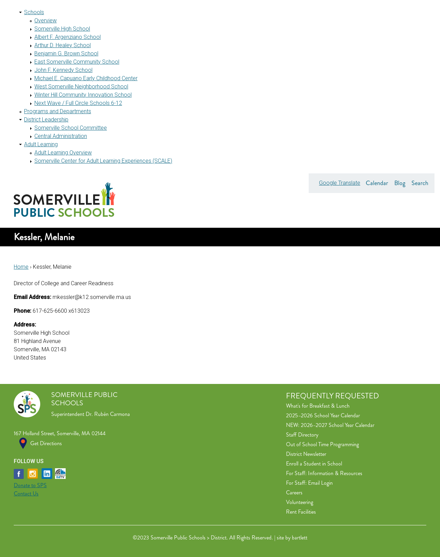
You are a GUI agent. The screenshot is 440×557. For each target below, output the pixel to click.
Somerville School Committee (70, 128)
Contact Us (26, 493)
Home (21, 267)
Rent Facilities (301, 512)
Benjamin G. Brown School (66, 53)
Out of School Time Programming (322, 444)
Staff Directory (302, 435)
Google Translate (339, 183)
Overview (45, 20)
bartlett (299, 538)
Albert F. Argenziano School (67, 37)
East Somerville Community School (76, 61)
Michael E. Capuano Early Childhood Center (86, 78)
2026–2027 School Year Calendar (337, 425)
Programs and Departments (57, 111)
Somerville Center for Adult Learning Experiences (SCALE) (103, 161)
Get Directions (46, 443)
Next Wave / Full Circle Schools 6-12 (78, 103)
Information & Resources (335, 473)
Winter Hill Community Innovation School (83, 95)
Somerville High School (62, 28)
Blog (399, 183)
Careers (294, 492)
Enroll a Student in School (314, 464)
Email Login (320, 483)
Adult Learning (41, 144)
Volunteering (299, 502)
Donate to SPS (30, 485)
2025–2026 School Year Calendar (323, 415)
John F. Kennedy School (63, 70)
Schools (34, 12)
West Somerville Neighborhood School (81, 86)
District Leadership (46, 119)
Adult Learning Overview (63, 152)
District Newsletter (306, 454)
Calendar (377, 183)
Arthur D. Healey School (62, 45)
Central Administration (60, 136)
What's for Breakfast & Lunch (318, 406)
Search (419, 183)
